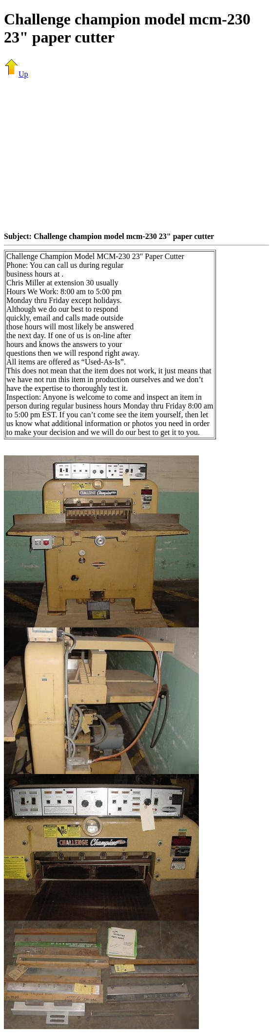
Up (16, 74)
